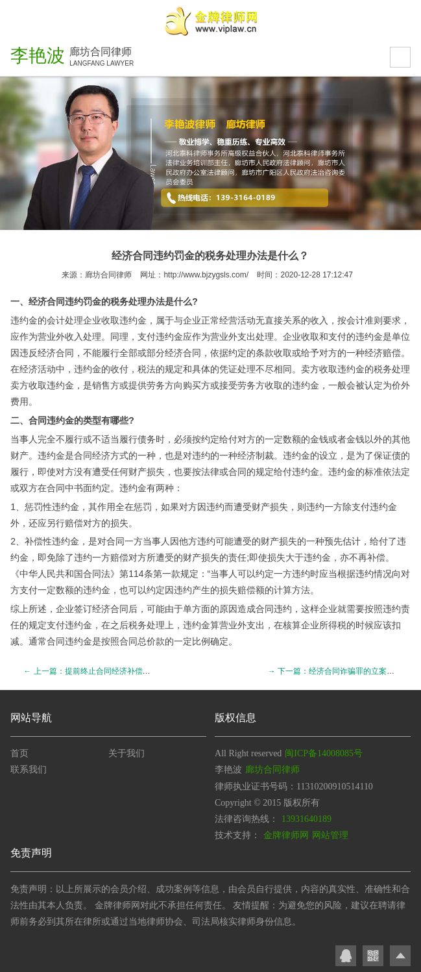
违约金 (24, 320)
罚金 (92, 301)
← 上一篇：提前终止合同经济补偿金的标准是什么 (110, 671)
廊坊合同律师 (108, 274)
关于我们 (126, 753)
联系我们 (28, 769)
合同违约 (65, 301)
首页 (19, 753)
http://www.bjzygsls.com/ (205, 274)
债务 (147, 439)
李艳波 (37, 55)
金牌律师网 (286, 835)
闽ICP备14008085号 (324, 753)
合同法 (96, 574)
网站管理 (330, 835)
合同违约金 (51, 420)
